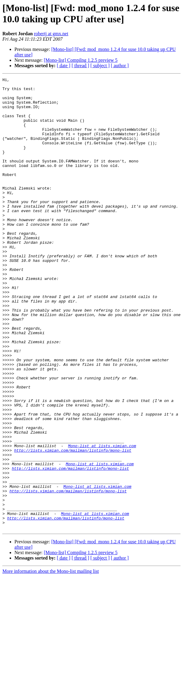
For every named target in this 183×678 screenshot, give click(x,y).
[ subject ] (100, 65)
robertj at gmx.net (51, 33)
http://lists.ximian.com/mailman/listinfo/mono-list (72, 525)
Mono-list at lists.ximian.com (102, 520)
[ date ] (63, 65)
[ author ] (120, 65)
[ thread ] (80, 65)
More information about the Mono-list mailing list (50, 661)
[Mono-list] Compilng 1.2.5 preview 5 (80, 60)
